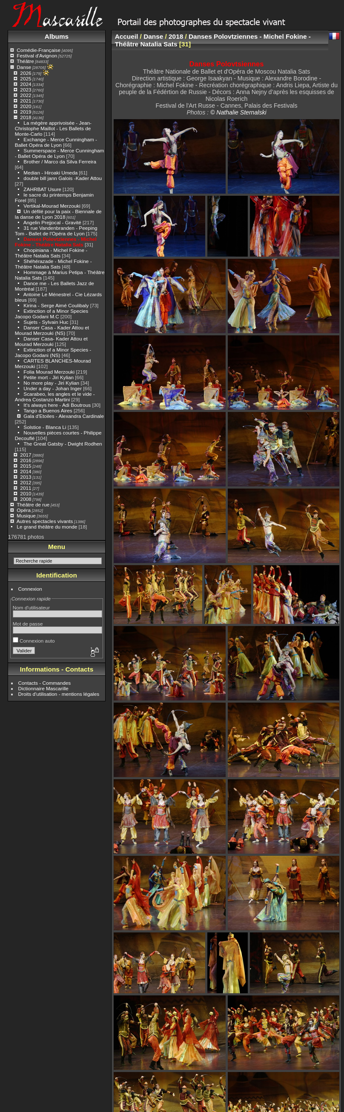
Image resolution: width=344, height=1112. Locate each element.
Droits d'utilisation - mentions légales (59, 694)
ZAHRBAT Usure (42, 189)
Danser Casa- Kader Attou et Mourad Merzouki (51, 341)
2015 (25, 466)
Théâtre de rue (33, 504)
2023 (25, 89)
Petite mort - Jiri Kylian (48, 377)
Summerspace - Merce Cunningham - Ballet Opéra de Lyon (59, 153)
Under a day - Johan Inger (52, 388)
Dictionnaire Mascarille (43, 688)
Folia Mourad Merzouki (49, 371)
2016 (25, 460)
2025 (25, 78)
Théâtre (25, 61)
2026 (25, 73)
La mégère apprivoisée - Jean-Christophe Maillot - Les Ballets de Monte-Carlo (53, 128)
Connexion (30, 589)
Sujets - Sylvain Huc (45, 322)
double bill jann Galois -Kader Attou (62, 178)
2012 (25, 482)
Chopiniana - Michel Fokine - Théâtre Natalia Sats (51, 252)
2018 (25, 117)
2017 (25, 454)
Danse (24, 67)
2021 (25, 100)
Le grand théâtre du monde (47, 526)
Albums (57, 36)
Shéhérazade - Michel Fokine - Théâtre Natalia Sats (53, 263)
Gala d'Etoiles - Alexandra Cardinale (63, 416)
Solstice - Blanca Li (44, 427)
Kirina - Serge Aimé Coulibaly (56, 305)
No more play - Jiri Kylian (51, 383)
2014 (25, 471)
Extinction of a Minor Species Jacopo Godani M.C (51, 313)
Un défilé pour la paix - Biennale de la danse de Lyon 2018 (58, 214)
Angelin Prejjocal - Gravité (52, 222)
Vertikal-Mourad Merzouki (51, 206)
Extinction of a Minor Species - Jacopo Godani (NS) (53, 352)
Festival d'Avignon (37, 55)
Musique (26, 515)
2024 (25, 84)
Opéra (24, 510)
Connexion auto (34, 640)
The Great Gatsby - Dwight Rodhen (62, 443)
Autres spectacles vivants (45, 521)
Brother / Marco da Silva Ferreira (59, 161)
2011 (25, 488)
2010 (25, 493)
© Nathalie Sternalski (238, 112)
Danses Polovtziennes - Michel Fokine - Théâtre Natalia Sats (56, 241)
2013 (25, 477)
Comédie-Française (38, 50)
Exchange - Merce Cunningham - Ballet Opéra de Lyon (56, 142)
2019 (25, 111)
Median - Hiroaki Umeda (50, 172)
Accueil (126, 36)
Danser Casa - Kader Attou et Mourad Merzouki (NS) (52, 330)
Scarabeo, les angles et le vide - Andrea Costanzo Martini (55, 396)
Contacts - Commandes (44, 683)
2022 (25, 95)
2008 (25, 499)
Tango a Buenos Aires (47, 410)
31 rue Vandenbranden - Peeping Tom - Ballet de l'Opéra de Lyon (56, 230)
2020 (25, 106)
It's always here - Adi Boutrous (57, 405)
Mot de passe (28, 623)
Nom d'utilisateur (31, 607)
